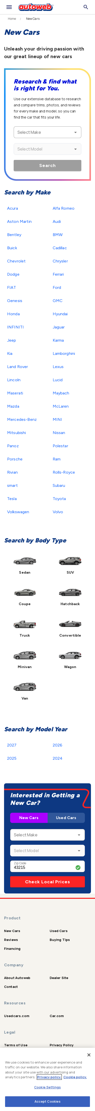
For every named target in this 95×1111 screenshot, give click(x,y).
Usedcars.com (16, 1016)
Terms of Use (15, 1045)
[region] (47, 1079)
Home (12, 19)
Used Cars (66, 817)
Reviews (11, 939)
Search (47, 165)
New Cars (29, 817)
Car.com (57, 1016)
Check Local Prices (47, 882)
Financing (12, 948)
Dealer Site (59, 977)
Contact (11, 986)
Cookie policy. (75, 1077)
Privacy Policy (62, 1045)
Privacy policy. (49, 1077)
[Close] (88, 1054)
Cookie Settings (47, 1087)
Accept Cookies (47, 1101)
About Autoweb (17, 977)
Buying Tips (60, 939)
